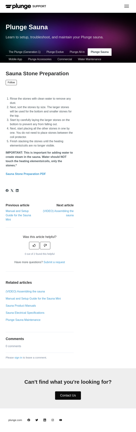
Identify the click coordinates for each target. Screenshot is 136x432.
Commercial (65, 59)
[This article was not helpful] (45, 245)
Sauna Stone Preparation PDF (26, 173)
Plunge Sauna (100, 51)
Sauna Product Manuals (21, 305)
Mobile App (15, 59)
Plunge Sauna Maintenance (23, 319)
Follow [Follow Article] (11, 82)
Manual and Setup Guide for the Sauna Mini (18, 215)
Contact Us (68, 395)
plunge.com (15, 420)
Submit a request (54, 262)
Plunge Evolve (55, 51)
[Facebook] (7, 190)
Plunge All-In (77, 51)
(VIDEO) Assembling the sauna (25, 291)
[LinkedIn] (17, 190)
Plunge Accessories (39, 59)
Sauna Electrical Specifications (25, 312)
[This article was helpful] (34, 245)
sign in (18, 357)
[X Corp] (12, 190)
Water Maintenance (89, 59)
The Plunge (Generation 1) (24, 51)
